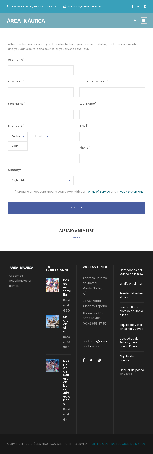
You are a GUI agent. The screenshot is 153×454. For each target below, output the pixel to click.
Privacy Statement (130, 192)
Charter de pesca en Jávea (132, 372)
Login (76, 237)
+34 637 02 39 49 (45, 6)
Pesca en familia (67, 287)
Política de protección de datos (118, 444)
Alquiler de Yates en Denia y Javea (131, 327)
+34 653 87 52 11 (22, 6)
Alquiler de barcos (127, 358)
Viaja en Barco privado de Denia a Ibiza (131, 311)
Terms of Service (98, 192)
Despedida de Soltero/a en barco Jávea (129, 342)
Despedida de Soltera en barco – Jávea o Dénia (66, 382)
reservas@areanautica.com (86, 6)
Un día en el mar (66, 324)
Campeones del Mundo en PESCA (131, 272)
